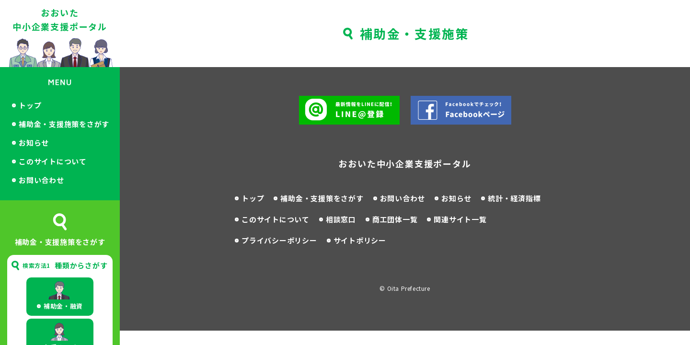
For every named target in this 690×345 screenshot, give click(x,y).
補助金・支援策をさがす (321, 198)
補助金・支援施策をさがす (64, 124)
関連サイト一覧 (460, 219)
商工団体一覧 (395, 219)
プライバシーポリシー (279, 240)
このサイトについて (53, 161)
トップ (30, 105)
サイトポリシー (360, 240)
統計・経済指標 (514, 198)
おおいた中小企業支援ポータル (59, 19)
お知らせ (34, 143)
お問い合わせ (41, 180)
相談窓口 (341, 219)
